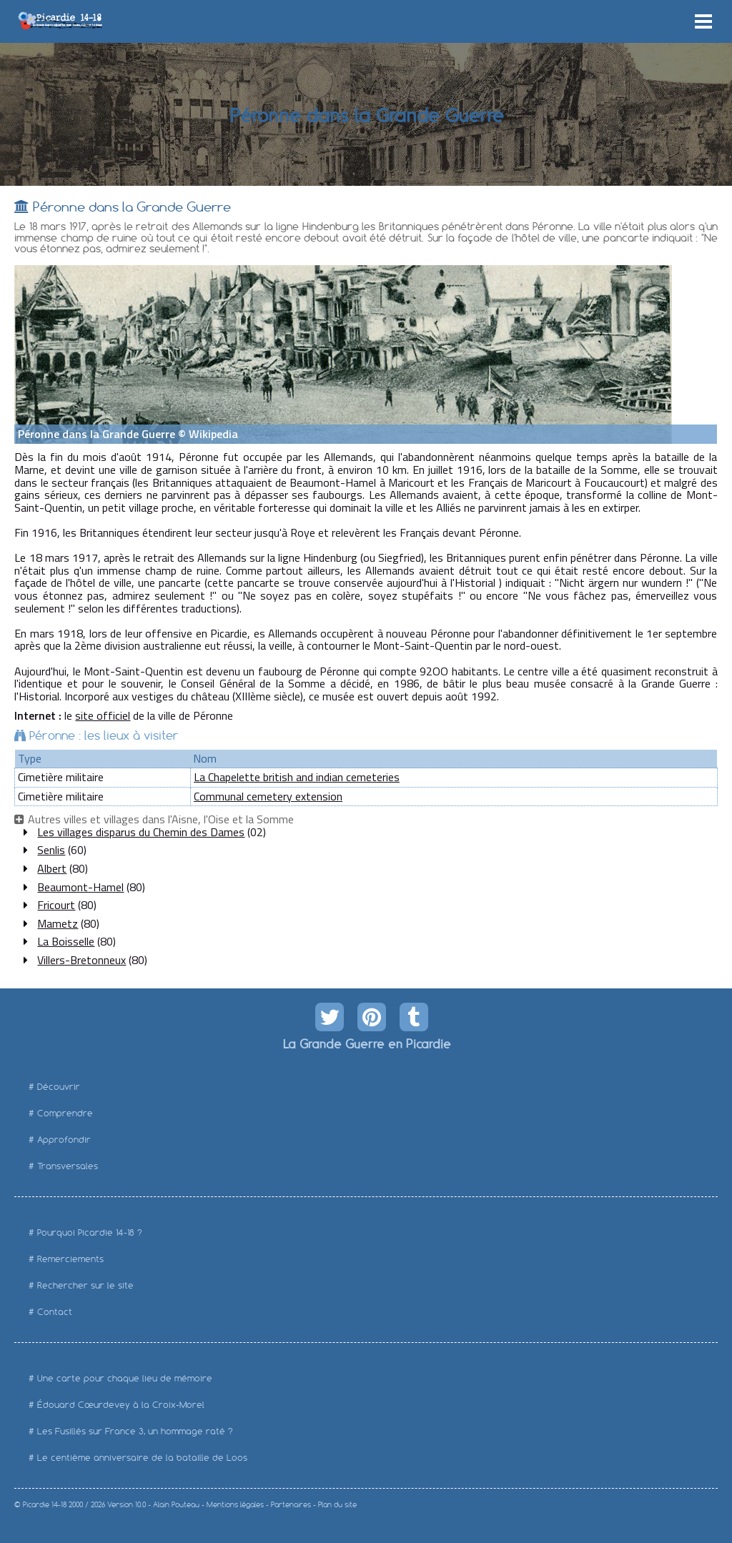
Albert (51, 868)
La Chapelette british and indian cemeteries (297, 776)
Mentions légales (235, 1504)
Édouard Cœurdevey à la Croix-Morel (120, 1404)
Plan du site (337, 1504)
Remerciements (70, 1259)
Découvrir (58, 1086)
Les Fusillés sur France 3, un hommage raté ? (135, 1431)
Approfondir (64, 1139)
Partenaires (291, 1504)
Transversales (67, 1166)
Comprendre (65, 1113)
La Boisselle (65, 941)
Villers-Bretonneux (81, 959)
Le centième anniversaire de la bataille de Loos (142, 1457)
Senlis (51, 849)
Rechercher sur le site (85, 1285)
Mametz (57, 923)
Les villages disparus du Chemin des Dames (140, 831)
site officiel (102, 715)
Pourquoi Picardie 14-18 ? (89, 1232)
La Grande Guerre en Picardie (366, 1043)
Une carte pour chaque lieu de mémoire (124, 1378)
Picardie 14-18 (44, 1504)
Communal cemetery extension (268, 796)
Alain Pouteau (176, 1504)
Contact (54, 1311)
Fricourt (56, 904)
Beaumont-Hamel (80, 886)
